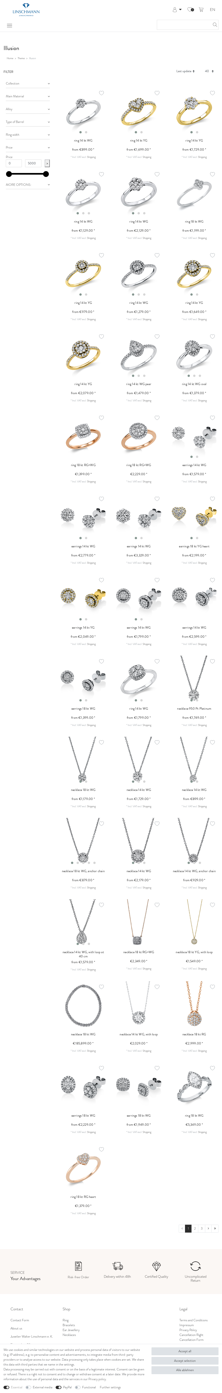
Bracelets (69, 1325)
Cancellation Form (191, 1340)
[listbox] (83, 111)
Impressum (186, 1325)
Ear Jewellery (71, 1330)
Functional (89, 1387)
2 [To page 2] (195, 1228)
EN (212, 10)
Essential (16, 1387)
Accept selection (185, 1361)
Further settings (110, 1387)
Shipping (91, 157)
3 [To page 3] (202, 1228)
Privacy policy (97, 1379)
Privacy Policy (188, 1330)
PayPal (67, 1387)
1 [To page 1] (188, 1228)
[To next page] (208, 1229)
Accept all (184, 1351)
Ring (65, 1320)
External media (42, 1387)
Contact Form (19, 1320)
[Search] (213, 25)
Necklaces (69, 1335)
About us (16, 1328)
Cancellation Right (191, 1335)
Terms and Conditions (193, 1320)
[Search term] (183, 25)
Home (10, 58)
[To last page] (215, 1229)
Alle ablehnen (185, 1370)
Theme (21, 58)
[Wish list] (189, 9)
